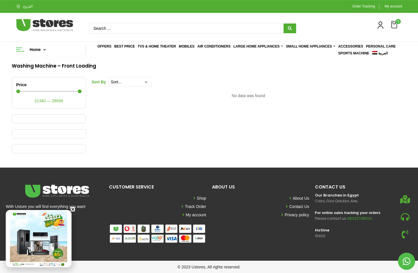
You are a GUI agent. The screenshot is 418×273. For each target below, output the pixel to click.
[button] (395, 25)
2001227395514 (359, 219)
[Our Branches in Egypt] (405, 199)
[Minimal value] (49, 91)
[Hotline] (405, 234)
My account (393, 6)
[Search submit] (290, 28)
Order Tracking (363, 6)
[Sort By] (130, 82)
